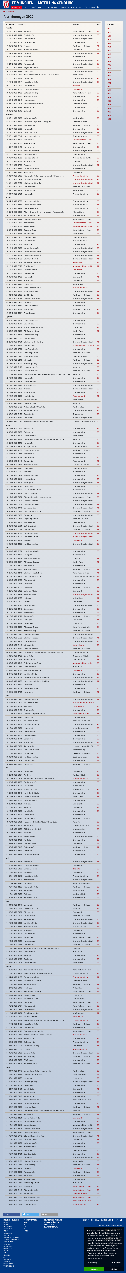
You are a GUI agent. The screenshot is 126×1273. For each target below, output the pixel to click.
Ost (25, 1224)
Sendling (6, 1255)
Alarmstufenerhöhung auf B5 (82, 266)
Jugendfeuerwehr (30, 1220)
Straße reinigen (78, 1017)
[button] (16, 7)
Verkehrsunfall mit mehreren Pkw (84, 703)
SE (98, 32)
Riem (4, 1253)
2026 (109, 29)
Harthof (6, 1235)
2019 (109, 54)
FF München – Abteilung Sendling (42, 3)
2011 (109, 83)
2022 (109, 43)
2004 (109, 108)
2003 (109, 112)
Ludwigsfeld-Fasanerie (11, 1240)
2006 (109, 101)
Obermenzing (7, 1248)
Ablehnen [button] (114, 1269)
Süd (25, 1226)
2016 (109, 65)
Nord (25, 1222)
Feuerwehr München (51, 1222)
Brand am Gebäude (79, 1205)
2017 (109, 61)
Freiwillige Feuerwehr (11, 1220)
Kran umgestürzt (78, 706)
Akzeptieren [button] (94, 1269)
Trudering (6, 1261)
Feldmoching (7, 1226)
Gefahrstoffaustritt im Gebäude (83, 346)
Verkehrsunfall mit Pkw (80, 176)
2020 (109, 51)
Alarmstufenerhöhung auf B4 (82, 140)
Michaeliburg (8, 1242)
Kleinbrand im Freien (80, 1194)
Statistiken (116, 1263)
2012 (109, 79)
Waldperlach (8, 1264)
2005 (109, 105)
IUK (98, 46)
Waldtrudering (8, 1266)
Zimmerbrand (77, 89)
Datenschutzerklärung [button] (94, 1258)
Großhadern (7, 1233)
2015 (109, 69)
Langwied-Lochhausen (11, 1237)
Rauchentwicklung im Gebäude (83, 179)
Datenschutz (106, 1220)
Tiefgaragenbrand (79, 396)
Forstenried (7, 1229)
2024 (109, 36)
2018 (109, 58)
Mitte (26, 1231)
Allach (5, 1222)
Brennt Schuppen (78, 645)
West (25, 1229)
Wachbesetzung (78, 263)
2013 (109, 76)
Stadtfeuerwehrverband (53, 1220)
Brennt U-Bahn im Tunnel (81, 714)
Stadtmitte (7, 1259)
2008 (109, 94)
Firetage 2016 (49, 1225)
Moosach (6, 1244)
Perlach (6, 1251)
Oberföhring (7, 1246)
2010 (109, 87)
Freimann (6, 1231)
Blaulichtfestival (51, 1227)
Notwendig (92, 1263)
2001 (109, 119)
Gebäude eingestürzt (80, 1049)
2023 (109, 40)
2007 (109, 97)
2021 (109, 47)
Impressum (95, 1220)
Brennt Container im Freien (82, 1186)
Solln (5, 1257)
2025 (109, 32)
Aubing (5, 1224)
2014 (109, 72)
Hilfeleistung (77, 86)
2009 (109, 90)
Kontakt (86, 1220)
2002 (109, 116)
